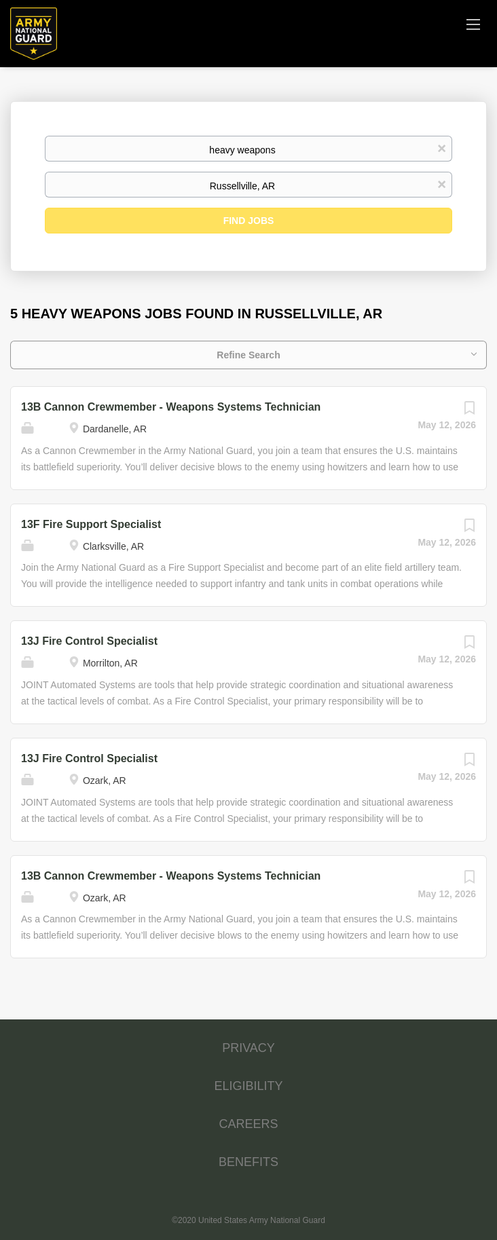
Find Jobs (248, 220)
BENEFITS (248, 1162)
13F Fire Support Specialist (91, 524)
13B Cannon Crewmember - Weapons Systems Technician (170, 407)
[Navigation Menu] (473, 24)
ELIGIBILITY (248, 1086)
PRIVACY (248, 1048)
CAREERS (248, 1124)
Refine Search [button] (248, 355)
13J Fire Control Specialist (89, 641)
